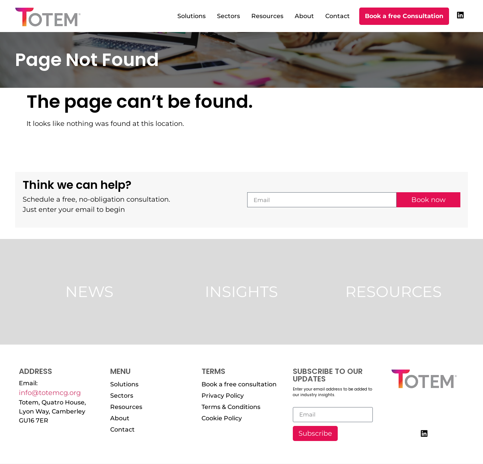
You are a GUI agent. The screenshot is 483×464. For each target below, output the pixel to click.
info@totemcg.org (50, 393)
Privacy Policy (223, 395)
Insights (241, 291)
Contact (337, 16)
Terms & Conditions (231, 406)
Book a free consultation (239, 384)
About (304, 16)
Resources (267, 16)
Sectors (228, 16)
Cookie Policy (222, 418)
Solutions (191, 16)
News (89, 291)
